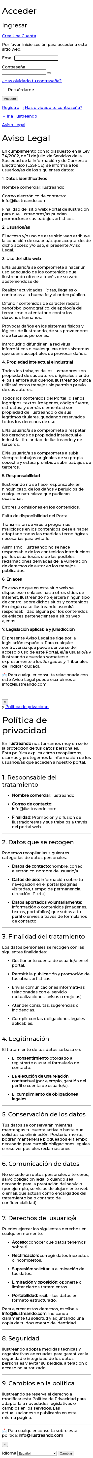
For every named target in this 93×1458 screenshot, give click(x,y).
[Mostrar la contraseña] (49, 73)
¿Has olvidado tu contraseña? (32, 81)
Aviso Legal (13, 125)
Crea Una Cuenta (19, 36)
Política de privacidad (27, 706)
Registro (10, 107)
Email (7, 58)
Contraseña (13, 67)
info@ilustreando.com (34, 808)
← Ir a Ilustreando (19, 116)
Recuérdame (21, 89)
